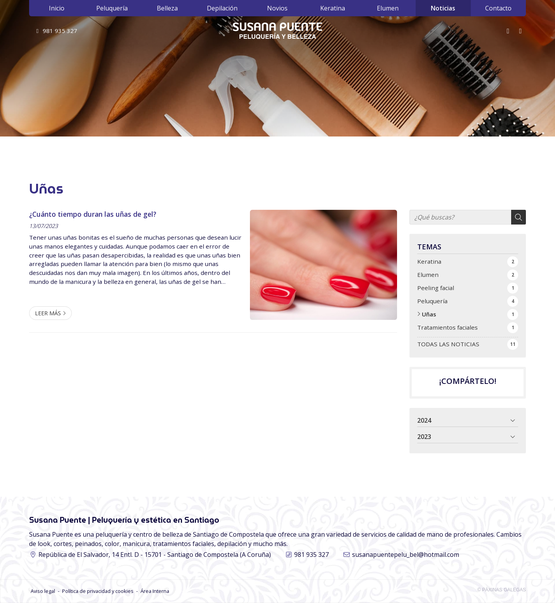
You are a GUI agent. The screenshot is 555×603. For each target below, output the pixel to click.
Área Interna (154, 590)
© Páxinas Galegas (501, 590)
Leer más (48, 313)
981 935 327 (311, 554)
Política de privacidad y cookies (98, 590)
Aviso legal (43, 590)
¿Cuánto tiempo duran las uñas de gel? (92, 214)
